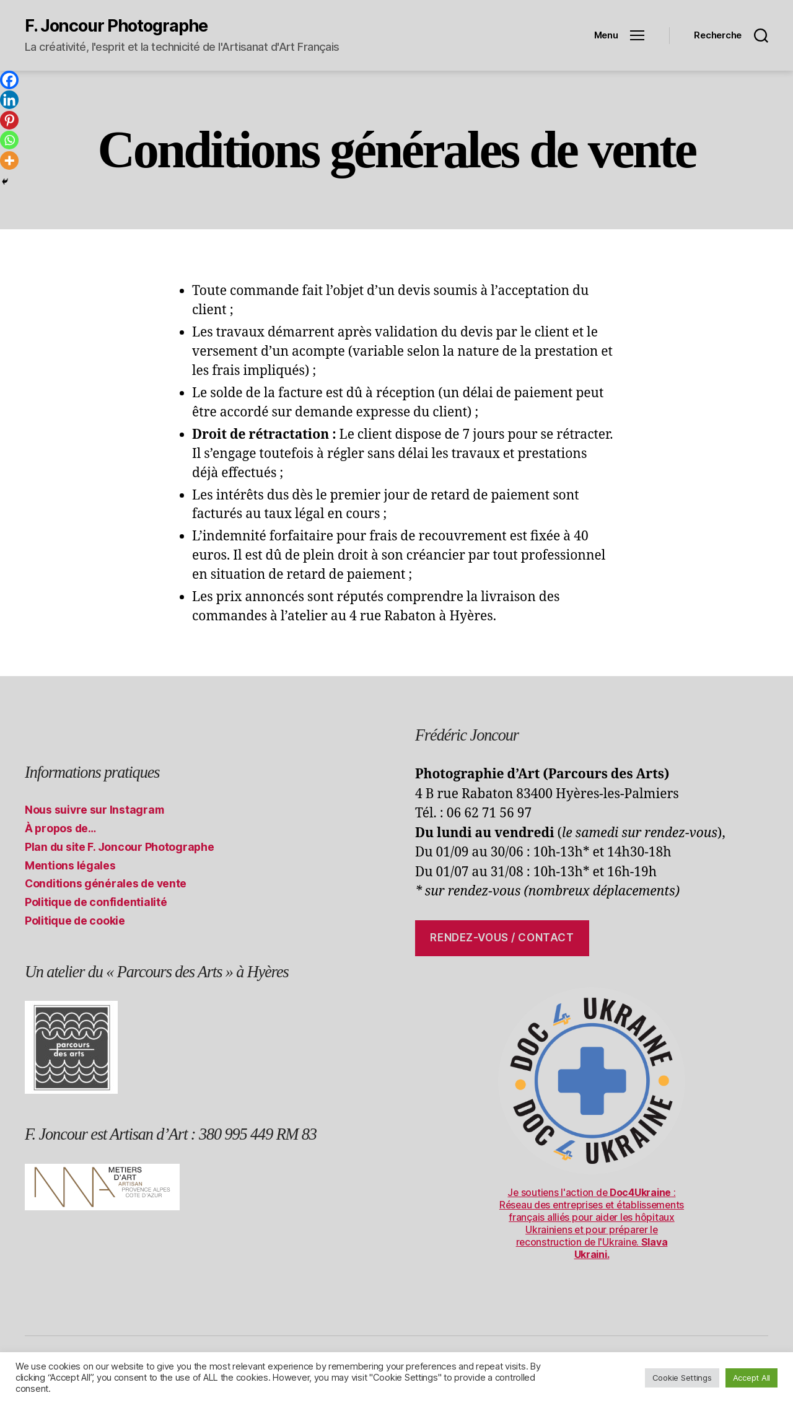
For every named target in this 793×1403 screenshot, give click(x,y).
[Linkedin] (9, 99)
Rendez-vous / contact (502, 937)
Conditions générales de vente (106, 883)
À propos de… (61, 828)
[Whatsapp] (9, 140)
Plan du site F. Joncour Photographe (120, 846)
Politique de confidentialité (96, 901)
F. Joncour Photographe (116, 25)
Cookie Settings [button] (682, 1378)
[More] (9, 160)
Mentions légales (70, 865)
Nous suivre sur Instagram (95, 809)
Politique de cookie (75, 920)
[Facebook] (9, 80)
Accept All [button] (751, 1378)
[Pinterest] (9, 120)
